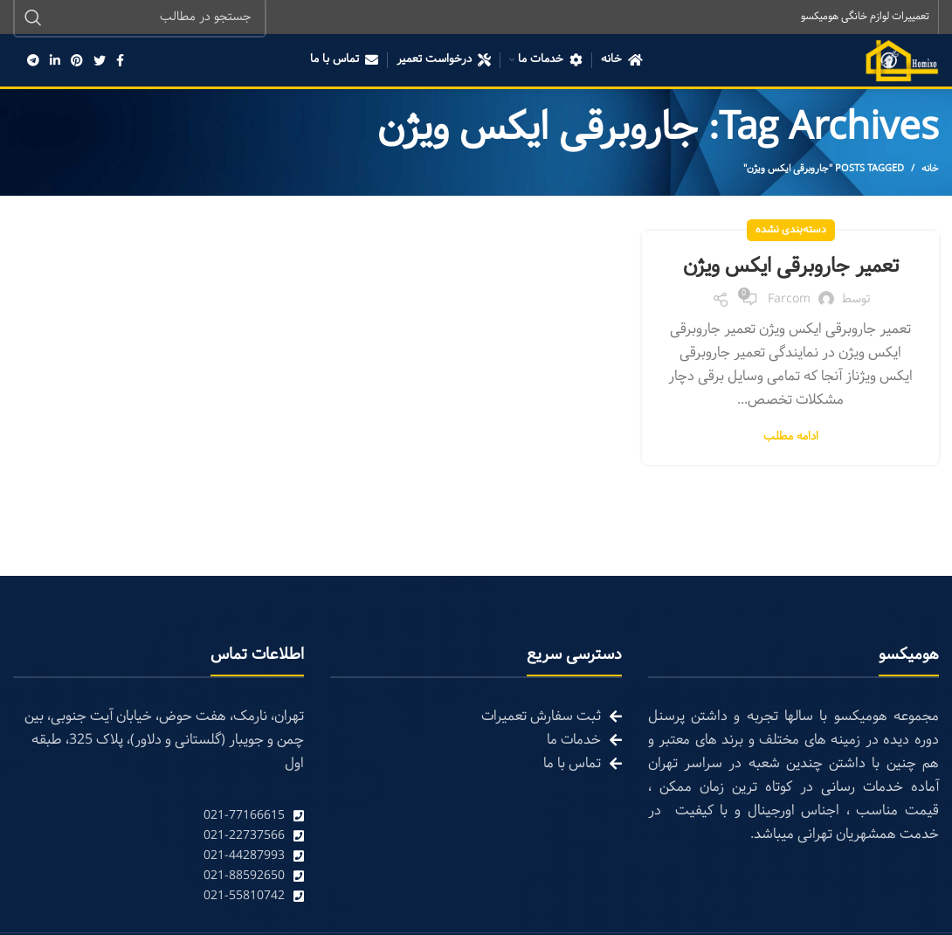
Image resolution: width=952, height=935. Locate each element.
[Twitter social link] (99, 61)
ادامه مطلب (790, 437)
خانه (930, 170)
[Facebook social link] (120, 61)
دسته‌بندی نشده (790, 230)
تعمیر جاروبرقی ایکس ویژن (790, 267)
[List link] (158, 817)
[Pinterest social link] (77, 61)
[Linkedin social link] (55, 61)
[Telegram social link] (33, 61)
